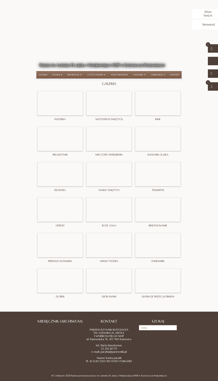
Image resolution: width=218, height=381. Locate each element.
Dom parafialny (119, 74)
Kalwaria (140, 74)
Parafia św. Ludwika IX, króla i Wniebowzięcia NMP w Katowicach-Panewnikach (102, 65)
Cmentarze (158, 74)
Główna (43, 74)
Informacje (75, 74)
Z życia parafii (96, 74)
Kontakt (174, 74)
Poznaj (57, 74)
